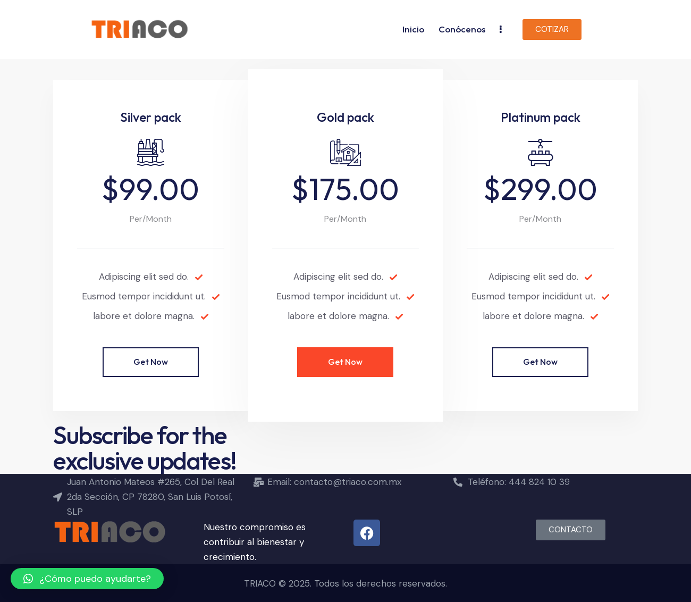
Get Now (150, 361)
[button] (87, 578)
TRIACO (260, 583)
